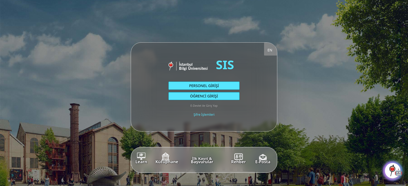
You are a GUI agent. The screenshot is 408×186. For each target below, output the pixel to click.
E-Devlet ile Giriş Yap (204, 105)
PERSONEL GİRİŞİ (204, 85)
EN (269, 50)
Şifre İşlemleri (203, 114)
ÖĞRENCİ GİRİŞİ (204, 96)
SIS (225, 64)
